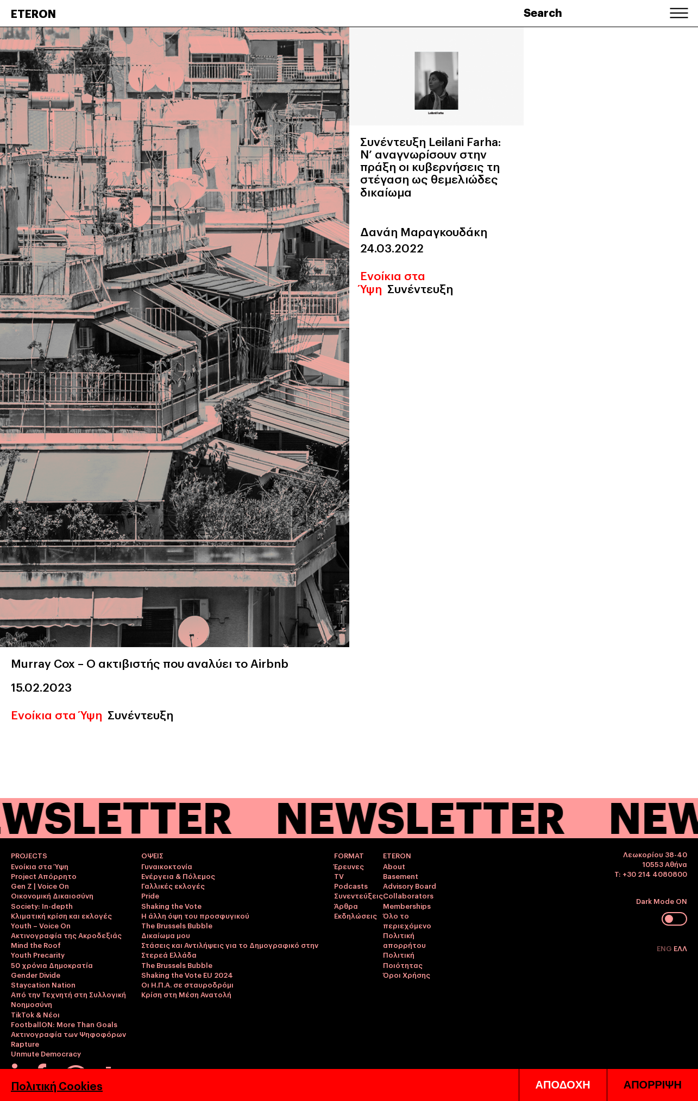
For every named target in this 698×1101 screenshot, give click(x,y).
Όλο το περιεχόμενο (407, 920)
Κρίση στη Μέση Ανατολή (186, 994)
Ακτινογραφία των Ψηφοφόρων (68, 1034)
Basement (400, 876)
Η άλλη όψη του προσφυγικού (195, 915)
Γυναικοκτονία (166, 866)
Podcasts (351, 885)
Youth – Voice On (41, 925)
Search (543, 12)
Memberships (407, 905)
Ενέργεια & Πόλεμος (178, 876)
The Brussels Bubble (176, 925)
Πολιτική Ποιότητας (403, 959)
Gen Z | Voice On (40, 885)
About (394, 866)
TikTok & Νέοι (35, 1014)
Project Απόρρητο (44, 876)
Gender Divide (35, 974)
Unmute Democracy (46, 1053)
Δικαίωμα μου (165, 935)
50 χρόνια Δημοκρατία (52, 965)
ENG (665, 948)
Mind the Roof (36, 945)
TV (339, 876)
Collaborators (408, 895)
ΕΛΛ (680, 948)
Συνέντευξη (140, 714)
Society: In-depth (42, 905)
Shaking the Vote (171, 905)
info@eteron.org (120, 1072)
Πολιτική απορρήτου (404, 940)
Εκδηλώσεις (355, 915)
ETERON (33, 13)
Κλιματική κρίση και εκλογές (61, 915)
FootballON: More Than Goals (64, 1024)
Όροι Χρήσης (406, 974)
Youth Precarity (38, 954)
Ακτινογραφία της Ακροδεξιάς (66, 935)
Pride (150, 895)
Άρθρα (346, 905)
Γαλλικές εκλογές (173, 885)
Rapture (25, 1043)
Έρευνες (349, 866)
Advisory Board (409, 885)
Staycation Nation (43, 984)
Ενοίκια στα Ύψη (56, 714)
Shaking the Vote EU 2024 (187, 974)
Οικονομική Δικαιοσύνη (52, 895)
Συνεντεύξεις (358, 895)
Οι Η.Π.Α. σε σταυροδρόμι (187, 984)
